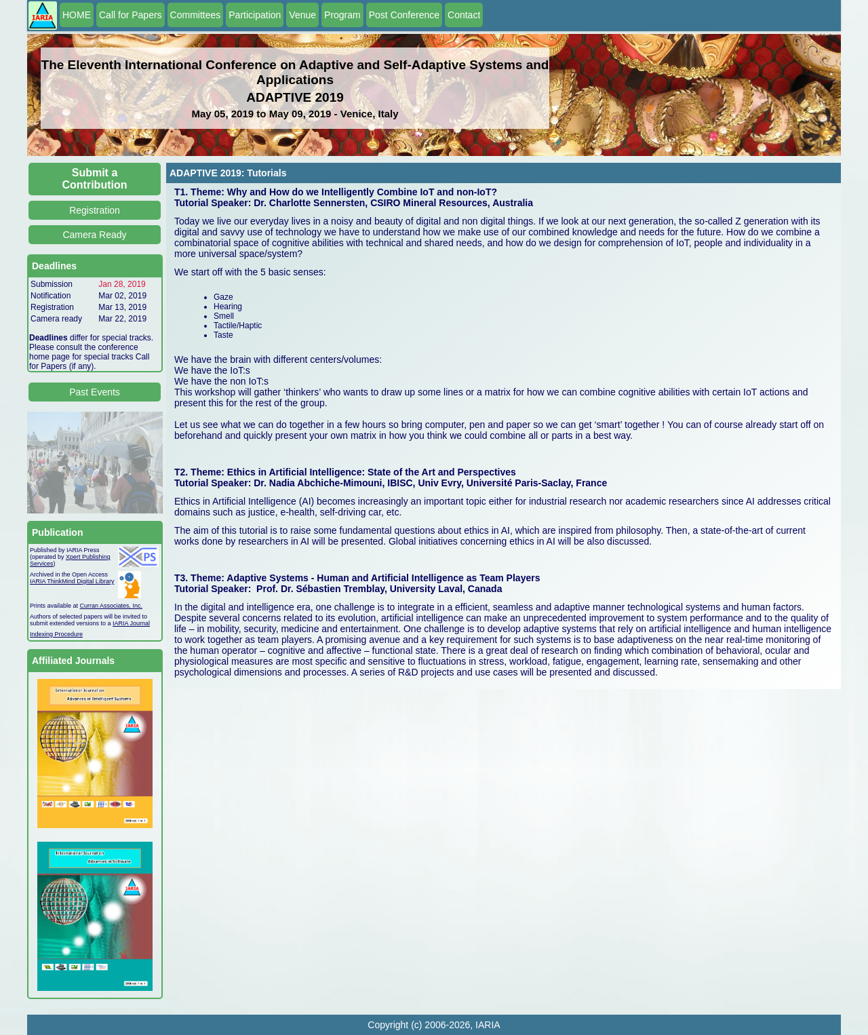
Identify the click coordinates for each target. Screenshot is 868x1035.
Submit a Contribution (94, 179)
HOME (76, 14)
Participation (255, 14)
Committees (195, 14)
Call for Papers (130, 14)
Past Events (94, 392)
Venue (302, 14)
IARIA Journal (131, 623)
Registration (94, 210)
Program (342, 14)
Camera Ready (94, 234)
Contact (464, 14)
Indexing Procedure (56, 634)
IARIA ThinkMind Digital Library (72, 581)
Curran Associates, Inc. (111, 605)
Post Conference (404, 14)
